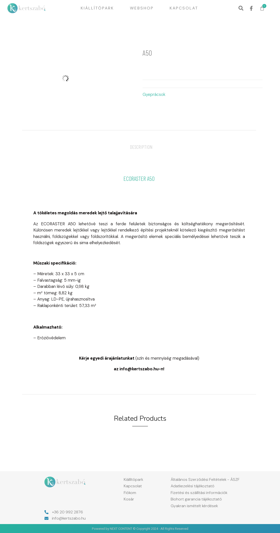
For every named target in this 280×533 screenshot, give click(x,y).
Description (141, 147)
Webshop (142, 8)
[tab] (141, 146)
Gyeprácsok (154, 94)
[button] (241, 8)
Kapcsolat (184, 8)
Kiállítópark (97, 8)
